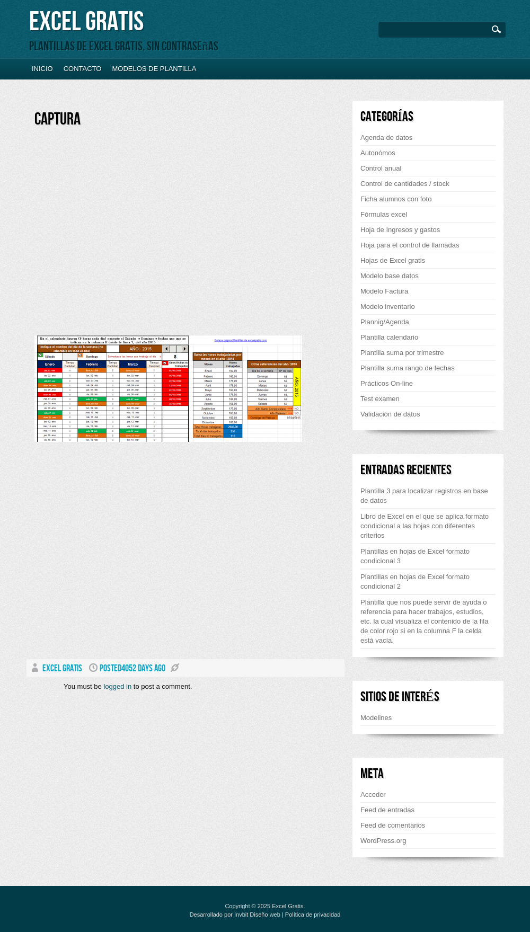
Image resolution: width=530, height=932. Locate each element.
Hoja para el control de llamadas (409, 245)
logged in (117, 686)
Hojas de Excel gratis (392, 260)
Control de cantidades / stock (404, 184)
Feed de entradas (387, 810)
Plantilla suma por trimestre (402, 353)
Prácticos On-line (386, 383)
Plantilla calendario (389, 337)
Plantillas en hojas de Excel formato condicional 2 (415, 581)
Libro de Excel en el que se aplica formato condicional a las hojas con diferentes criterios (424, 525)
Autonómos (377, 153)
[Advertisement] (125, 235)
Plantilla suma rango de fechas (407, 368)
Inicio (42, 69)
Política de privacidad (313, 914)
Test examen (380, 399)
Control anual (380, 168)
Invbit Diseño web (257, 914)
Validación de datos (390, 414)
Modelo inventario (387, 306)
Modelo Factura (384, 291)
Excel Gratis (86, 22)
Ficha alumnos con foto (395, 199)
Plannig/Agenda (384, 322)
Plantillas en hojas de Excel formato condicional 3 (415, 556)
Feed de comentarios (392, 825)
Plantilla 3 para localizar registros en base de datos (424, 495)
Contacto (83, 69)
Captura (57, 119)
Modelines (376, 718)
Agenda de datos (386, 137)
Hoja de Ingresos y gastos (400, 230)
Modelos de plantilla (154, 69)
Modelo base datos (389, 276)
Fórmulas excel (383, 214)
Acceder (373, 794)
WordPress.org (383, 841)
